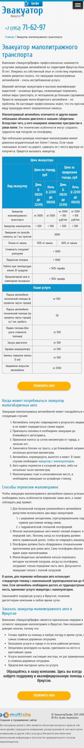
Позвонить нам (44, 386)
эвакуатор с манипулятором (56, 461)
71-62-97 (25, 27)
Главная (9, 37)
